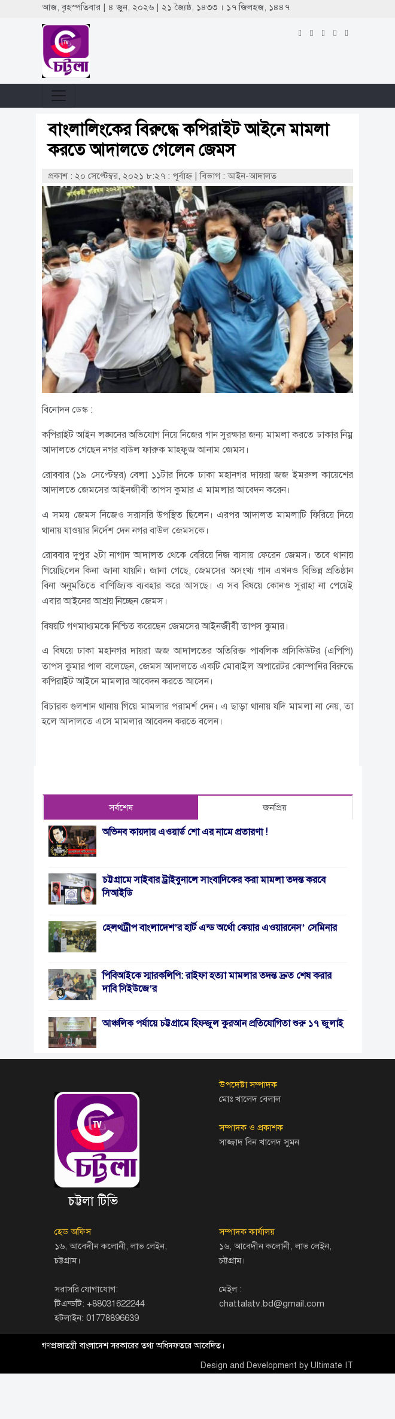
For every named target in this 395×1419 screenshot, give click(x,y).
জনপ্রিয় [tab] (275, 807)
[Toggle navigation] (58, 96)
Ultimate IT (332, 1365)
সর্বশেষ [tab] (121, 807)
